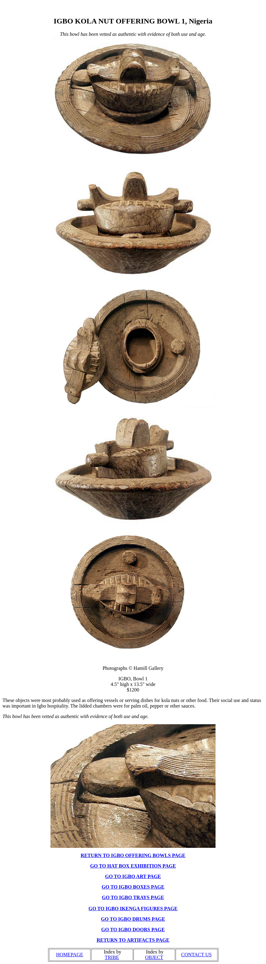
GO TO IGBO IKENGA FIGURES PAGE (133, 908)
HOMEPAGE (69, 954)
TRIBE (112, 957)
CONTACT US (196, 954)
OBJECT (154, 957)
